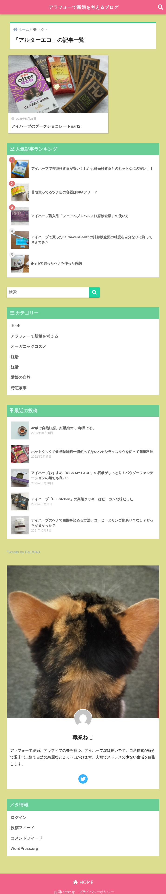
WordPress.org (25, 838)
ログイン (19, 807)
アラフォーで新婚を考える (34, 325)
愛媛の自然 (20, 366)
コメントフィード (26, 827)
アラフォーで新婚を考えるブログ (83, 7)
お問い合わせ (64, 881)
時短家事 (19, 377)
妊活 (15, 346)
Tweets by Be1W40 (23, 541)
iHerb (16, 314)
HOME (83, 872)
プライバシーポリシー (96, 881)
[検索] (94, 281)
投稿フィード (22, 817)
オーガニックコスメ (28, 335)
